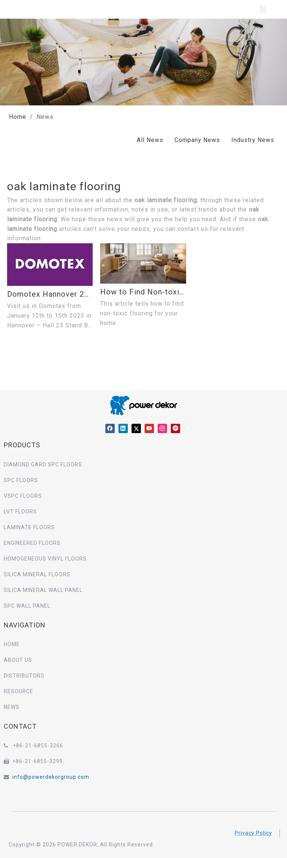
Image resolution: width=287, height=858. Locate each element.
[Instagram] (162, 428)
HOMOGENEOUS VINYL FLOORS (45, 559)
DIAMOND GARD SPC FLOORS (43, 464)
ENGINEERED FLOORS (32, 543)
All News (150, 139)
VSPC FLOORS (23, 496)
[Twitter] (136, 428)
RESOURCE (18, 691)
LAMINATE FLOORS (29, 527)
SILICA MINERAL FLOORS (37, 574)
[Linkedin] (123, 428)
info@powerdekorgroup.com (50, 777)
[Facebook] (110, 428)
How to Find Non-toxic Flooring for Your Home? (143, 291)
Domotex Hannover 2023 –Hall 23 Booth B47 (50, 294)
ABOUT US (18, 660)
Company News (197, 139)
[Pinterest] (175, 428)
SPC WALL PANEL (27, 606)
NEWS (11, 707)
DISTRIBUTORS (24, 676)
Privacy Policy (253, 833)
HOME (12, 644)
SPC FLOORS (21, 480)
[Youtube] (149, 428)
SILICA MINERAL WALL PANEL (43, 590)
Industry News (252, 139)
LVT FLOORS (20, 512)
